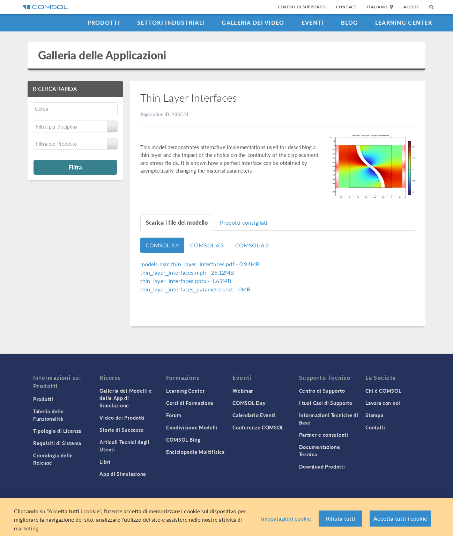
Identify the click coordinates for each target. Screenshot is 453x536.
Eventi (313, 23)
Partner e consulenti (323, 434)
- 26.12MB (187, 272)
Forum (173, 415)
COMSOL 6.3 (207, 245)
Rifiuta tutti (340, 521)
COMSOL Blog (183, 439)
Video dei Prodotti (121, 417)
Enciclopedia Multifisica (195, 451)
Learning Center (403, 23)
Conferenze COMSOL (258, 427)
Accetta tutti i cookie (400, 521)
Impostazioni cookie (286, 521)
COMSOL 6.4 (162, 245)
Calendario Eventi (253, 415)
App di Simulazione (122, 473)
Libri (105, 461)
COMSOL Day (248, 402)
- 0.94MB (200, 264)
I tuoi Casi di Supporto (325, 402)
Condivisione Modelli (192, 427)
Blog (349, 23)
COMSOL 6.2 (252, 245)
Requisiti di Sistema (57, 443)
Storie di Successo (121, 429)
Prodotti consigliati (243, 222)
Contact (346, 6)
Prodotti (104, 23)
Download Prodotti (322, 466)
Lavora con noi (382, 402)
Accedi (411, 6)
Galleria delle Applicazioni (102, 55)
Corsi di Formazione (190, 402)
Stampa (374, 415)
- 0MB (195, 289)
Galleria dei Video (253, 23)
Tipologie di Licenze (57, 430)
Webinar (242, 390)
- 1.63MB (185, 281)
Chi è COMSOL (383, 390)
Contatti (375, 427)
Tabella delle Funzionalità (48, 415)
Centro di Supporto (302, 6)
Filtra (75, 167)
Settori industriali (171, 23)
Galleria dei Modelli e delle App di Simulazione (125, 398)
